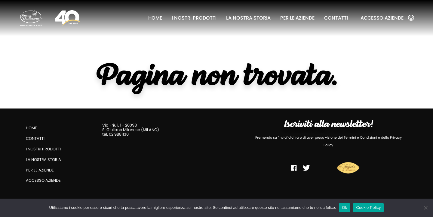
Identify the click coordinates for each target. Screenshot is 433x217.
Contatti (336, 17)
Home (155, 17)
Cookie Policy (368, 207)
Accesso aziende (382, 17)
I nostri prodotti (194, 17)
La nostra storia (248, 17)
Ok (344, 207)
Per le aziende (297, 17)
